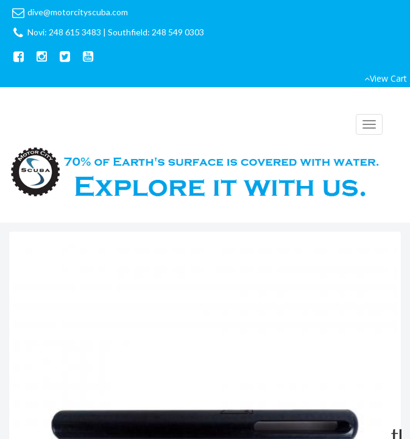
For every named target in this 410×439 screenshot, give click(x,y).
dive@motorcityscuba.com (77, 12)
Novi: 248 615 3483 (64, 32)
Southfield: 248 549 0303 (156, 32)
